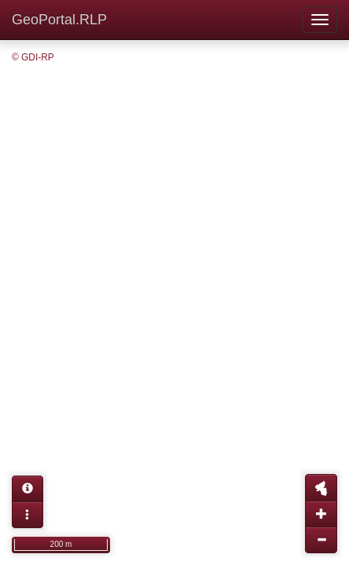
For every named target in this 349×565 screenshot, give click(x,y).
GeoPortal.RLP (59, 19)
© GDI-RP (33, 57)
